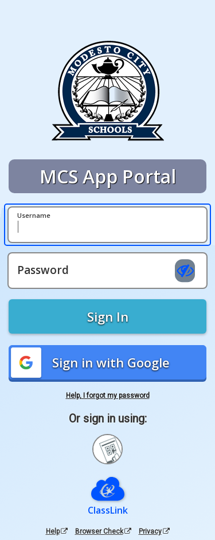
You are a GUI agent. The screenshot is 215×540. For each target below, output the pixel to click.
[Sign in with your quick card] (107, 449)
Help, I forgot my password (108, 396)
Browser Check (103, 531)
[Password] (107, 270)
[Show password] (185, 270)
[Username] (107, 225)
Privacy (154, 531)
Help (57, 531)
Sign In (107, 316)
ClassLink (108, 510)
